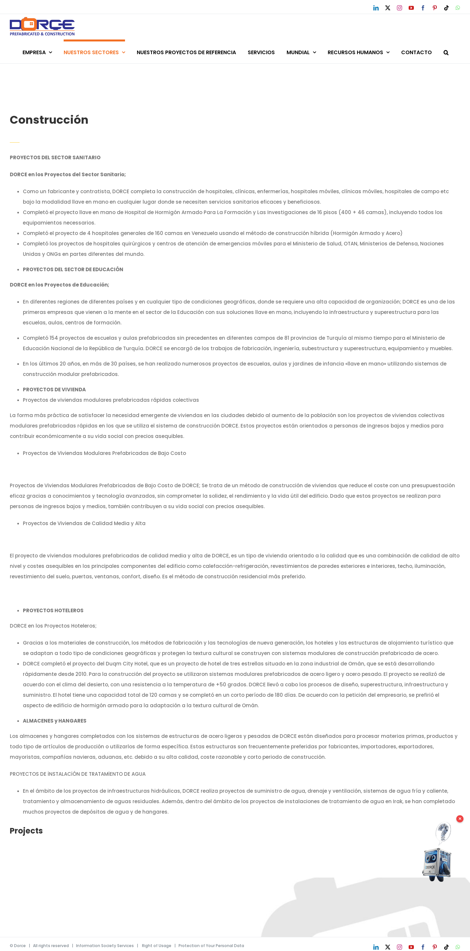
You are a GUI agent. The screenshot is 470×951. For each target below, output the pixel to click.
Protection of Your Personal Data (211, 945)
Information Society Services (105, 945)
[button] (446, 51)
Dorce (20, 945)
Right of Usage (156, 945)
